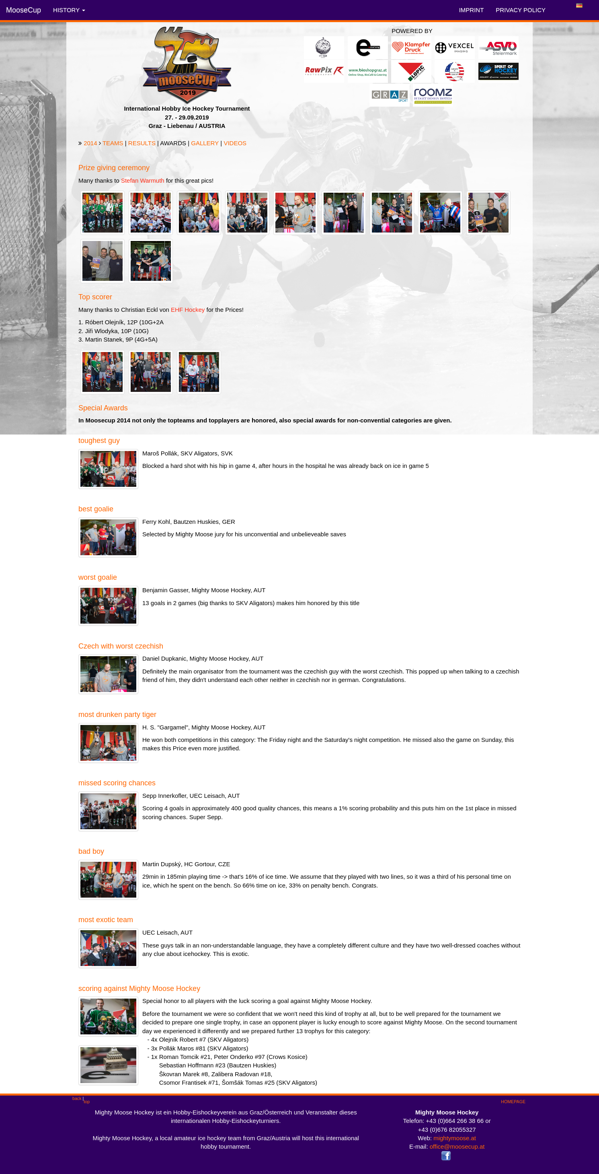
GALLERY (205, 143)
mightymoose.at (454, 1138)
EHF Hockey (188, 309)
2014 (90, 143)
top (87, 1101)
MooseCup (23, 10)
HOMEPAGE (513, 1101)
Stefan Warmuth (142, 180)
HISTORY (69, 9)
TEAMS (113, 143)
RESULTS (142, 143)
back (77, 1098)
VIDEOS (235, 143)
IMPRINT (471, 9)
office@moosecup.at (457, 1146)
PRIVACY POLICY (521, 9)
